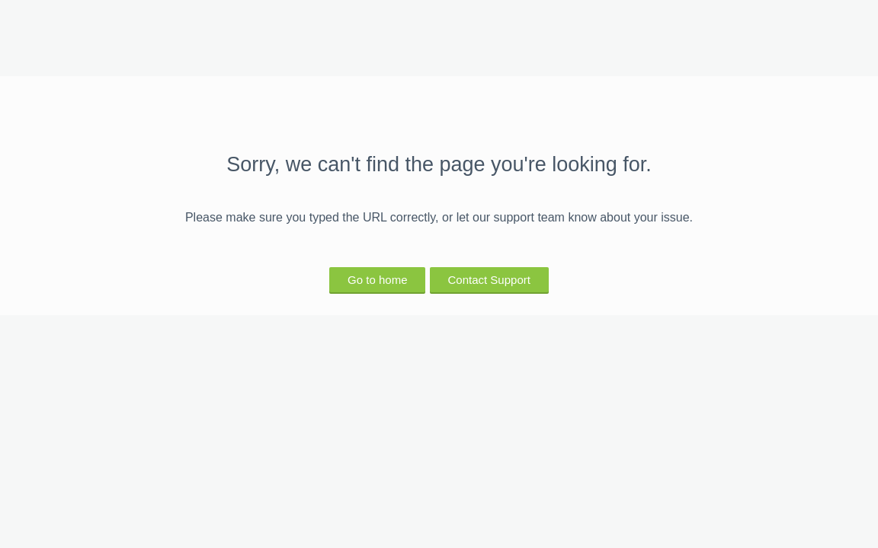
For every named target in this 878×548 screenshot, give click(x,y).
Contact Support (489, 279)
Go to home (377, 279)
